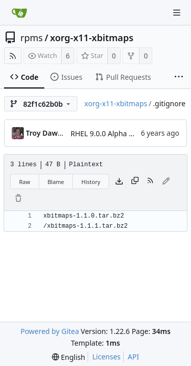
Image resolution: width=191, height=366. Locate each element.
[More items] (179, 77)
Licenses (106, 356)
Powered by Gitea (49, 331)
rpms (31, 38)
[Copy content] (135, 181)
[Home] (19, 13)
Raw (25, 182)
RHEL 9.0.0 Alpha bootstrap (116, 133)
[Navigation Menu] (177, 13)
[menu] (68, 357)
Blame (55, 182)
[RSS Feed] (12, 55)
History (90, 182)
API (133, 356)
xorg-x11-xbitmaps (91, 38)
